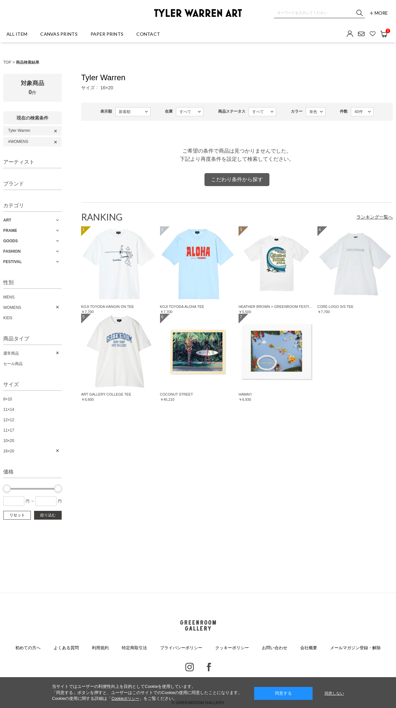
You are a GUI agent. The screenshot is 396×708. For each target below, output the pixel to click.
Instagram (189, 667)
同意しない (334, 693)
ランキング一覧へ (374, 217)
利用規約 (100, 647)
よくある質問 (66, 647)
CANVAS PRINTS (59, 34)
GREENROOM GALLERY (198, 625)
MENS (9, 297)
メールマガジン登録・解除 (355, 647)
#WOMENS (18, 141)
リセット (17, 515)
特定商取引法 (134, 647)
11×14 (8, 409)
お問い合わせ (274, 647)
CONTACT (148, 34)
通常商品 (11, 353)
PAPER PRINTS (107, 34)
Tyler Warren (19, 130)
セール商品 (13, 363)
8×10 (7, 399)
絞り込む (48, 515)
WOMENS (12, 307)
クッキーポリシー (232, 647)
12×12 (8, 420)
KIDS (7, 318)
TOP (7, 62)
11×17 (8, 430)
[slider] (7, 488)
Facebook (209, 667)
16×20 (8, 451)
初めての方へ (28, 647)
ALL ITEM (16, 34)
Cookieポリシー (125, 698)
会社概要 (308, 647)
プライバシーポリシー (181, 647)
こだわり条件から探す (237, 179)
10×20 (8, 440)
